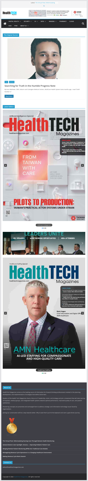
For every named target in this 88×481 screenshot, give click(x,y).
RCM (10, 26)
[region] (44, 169)
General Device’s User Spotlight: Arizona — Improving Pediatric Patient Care (26, 445)
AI (35, 21)
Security (27, 21)
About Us (23, 26)
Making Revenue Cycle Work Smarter (14, 456)
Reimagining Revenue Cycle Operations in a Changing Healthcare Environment (27, 452)
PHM (15, 26)
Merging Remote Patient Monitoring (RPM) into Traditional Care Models (25, 449)
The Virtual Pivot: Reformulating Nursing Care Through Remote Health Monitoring (28, 441)
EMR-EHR (12, 82)
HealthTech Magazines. (21, 477)
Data (42, 21)
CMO (6, 82)
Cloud (71, 21)
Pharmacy (63, 21)
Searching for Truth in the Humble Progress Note (30, 85)
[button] (20, 21)
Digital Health (14, 21)
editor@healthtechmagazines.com (13, 467)
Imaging (52, 21)
